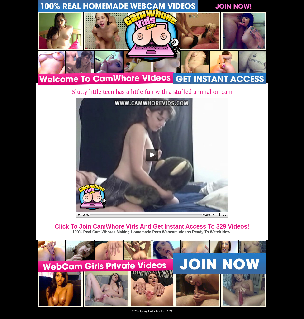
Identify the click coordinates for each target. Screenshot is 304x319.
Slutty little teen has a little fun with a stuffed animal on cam (152, 91)
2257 (169, 311)
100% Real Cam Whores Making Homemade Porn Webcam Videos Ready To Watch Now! (152, 232)
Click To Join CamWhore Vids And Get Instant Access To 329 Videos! (152, 226)
